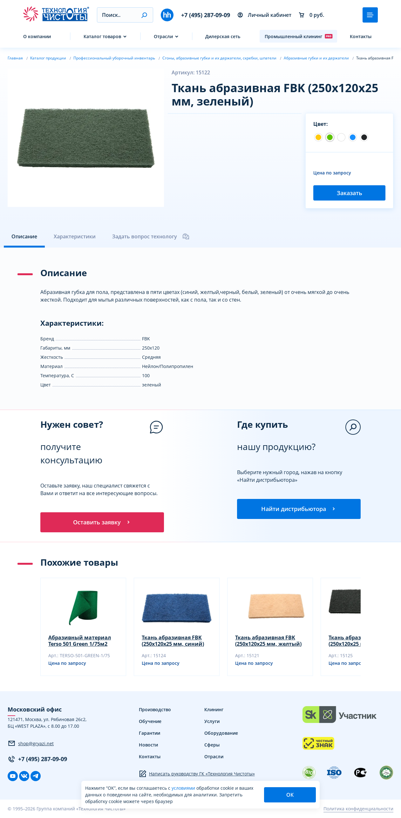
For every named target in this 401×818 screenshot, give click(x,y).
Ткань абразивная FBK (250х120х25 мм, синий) (173, 641)
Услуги (212, 722)
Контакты (360, 36)
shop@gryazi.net (31, 744)
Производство (155, 710)
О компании (37, 36)
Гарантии (149, 733)
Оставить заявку (102, 522)
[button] (144, 14)
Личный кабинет (264, 14)
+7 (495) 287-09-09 (205, 15)
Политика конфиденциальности (358, 809)
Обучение (150, 722)
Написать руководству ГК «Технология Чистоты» (197, 774)
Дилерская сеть (222, 36)
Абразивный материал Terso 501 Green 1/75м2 (79, 641)
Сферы (212, 745)
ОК (290, 794)
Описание (24, 236)
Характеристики (75, 236)
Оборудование (221, 733)
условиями (184, 788)
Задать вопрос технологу (151, 236)
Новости (148, 745)
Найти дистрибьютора (298, 509)
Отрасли (163, 36)
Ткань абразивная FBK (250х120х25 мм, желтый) (268, 641)
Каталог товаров (102, 36)
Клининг (213, 710)
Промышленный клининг (299, 36)
